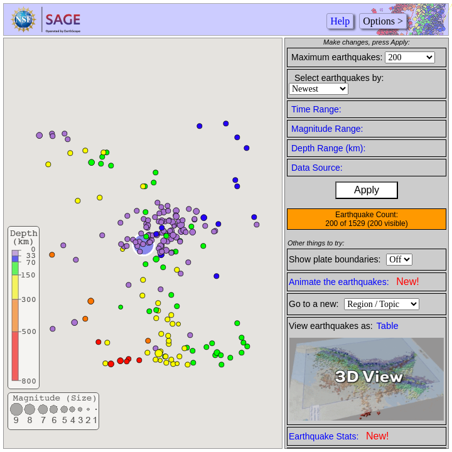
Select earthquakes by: (339, 78)
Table (388, 326)
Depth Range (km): (328, 148)
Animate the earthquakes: (354, 281)
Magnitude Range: (327, 129)
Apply (366, 190)
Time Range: (316, 109)
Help (340, 21)
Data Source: (317, 168)
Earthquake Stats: (339, 436)
